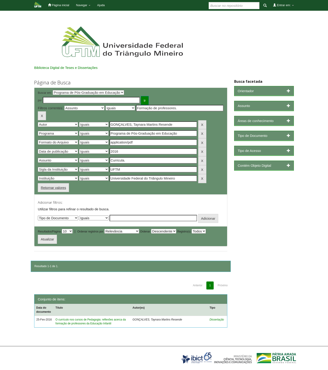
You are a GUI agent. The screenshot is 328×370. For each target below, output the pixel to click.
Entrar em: (283, 5)
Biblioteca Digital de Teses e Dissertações (65, 68)
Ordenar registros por (90, 231)
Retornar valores (53, 188)
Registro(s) (184, 231)
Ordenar (145, 231)
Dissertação (217, 319)
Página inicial (58, 5)
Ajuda (101, 5)
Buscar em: (45, 92)
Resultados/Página (49, 231)
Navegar (83, 5)
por (40, 100)
